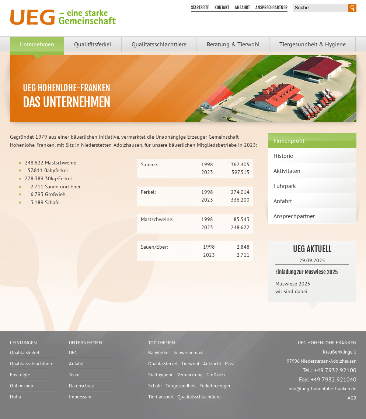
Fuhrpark (284, 185)
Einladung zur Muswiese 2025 (306, 272)
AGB (352, 398)
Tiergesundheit (180, 386)
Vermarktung (190, 375)
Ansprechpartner (271, 7)
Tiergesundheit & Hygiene (312, 44)
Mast (229, 364)
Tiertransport (161, 397)
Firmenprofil (288, 140)
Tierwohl (190, 364)
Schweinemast (188, 352)
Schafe (155, 386)
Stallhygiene (161, 375)
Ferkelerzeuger (214, 386)
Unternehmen (37, 44)
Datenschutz (81, 386)
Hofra (15, 397)
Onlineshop (21, 386)
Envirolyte (20, 375)
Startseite (200, 7)
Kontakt (222, 7)
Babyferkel (159, 352)
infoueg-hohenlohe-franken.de (322, 389)
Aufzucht (212, 364)
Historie (283, 155)
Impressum (80, 397)
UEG (73, 352)
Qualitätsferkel (92, 44)
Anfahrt (242, 7)
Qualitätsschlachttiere (159, 44)
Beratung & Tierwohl (233, 44)
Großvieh (215, 375)
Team (74, 375)
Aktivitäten (286, 170)
